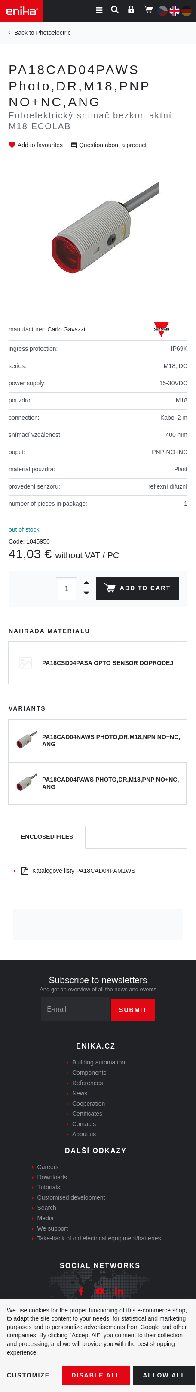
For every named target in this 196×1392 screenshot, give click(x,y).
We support (52, 1228)
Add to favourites (40, 145)
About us (84, 1134)
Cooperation (88, 1103)
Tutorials (48, 1187)
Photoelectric (53, 32)
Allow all (164, 1375)
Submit (133, 1009)
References (87, 1083)
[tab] (47, 837)
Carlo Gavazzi (66, 329)
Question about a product (113, 145)
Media (45, 1218)
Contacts (84, 1123)
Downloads (52, 1177)
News (79, 1093)
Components (89, 1072)
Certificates (87, 1113)
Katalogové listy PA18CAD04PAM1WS (78, 870)
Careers (48, 1166)
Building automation (98, 1062)
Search (46, 1207)
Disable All (95, 1375)
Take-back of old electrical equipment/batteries (99, 1238)
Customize (28, 1375)
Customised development (71, 1197)
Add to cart (137, 589)
